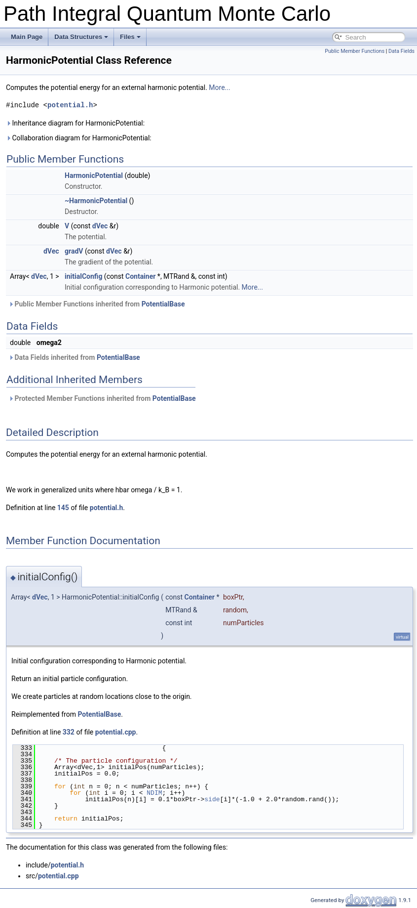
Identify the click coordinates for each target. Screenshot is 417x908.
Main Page (26, 37)
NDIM (154, 792)
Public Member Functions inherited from (96, 304)
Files (130, 37)
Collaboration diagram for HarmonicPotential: (79, 138)
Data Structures (81, 37)
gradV (74, 251)
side (212, 799)
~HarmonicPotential (96, 201)
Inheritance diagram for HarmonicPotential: (75, 123)
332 (69, 732)
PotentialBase (163, 304)
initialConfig (83, 276)
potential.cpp (115, 732)
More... (219, 87)
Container (140, 276)
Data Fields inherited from (74, 357)
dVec (100, 226)
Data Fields (401, 51)
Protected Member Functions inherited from (102, 398)
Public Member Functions (354, 51)
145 (63, 508)
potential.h (70, 105)
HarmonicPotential (94, 175)
